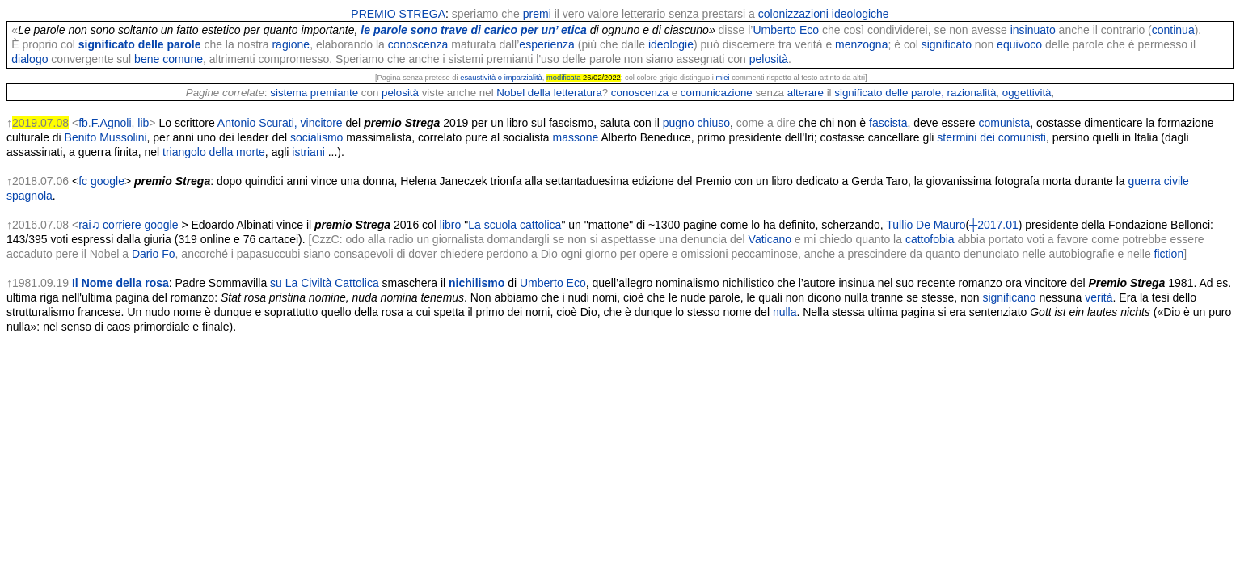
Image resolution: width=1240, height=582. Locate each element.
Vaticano (770, 239)
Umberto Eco (786, 29)
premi (537, 13)
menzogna (861, 44)
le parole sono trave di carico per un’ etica (474, 29)
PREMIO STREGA (398, 13)
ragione (291, 44)
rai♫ (88, 224)
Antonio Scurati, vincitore (280, 122)
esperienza (547, 44)
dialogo (29, 59)
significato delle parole (139, 44)
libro (450, 224)
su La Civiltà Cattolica (324, 282)
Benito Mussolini (106, 137)
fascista (888, 122)
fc (82, 181)
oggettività (1027, 92)
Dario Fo (153, 253)
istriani (308, 152)
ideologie (671, 44)
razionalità (972, 92)
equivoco (1019, 44)
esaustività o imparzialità (501, 78)
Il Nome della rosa (120, 282)
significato (947, 44)
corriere (122, 224)
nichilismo (476, 282)
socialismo (316, 137)
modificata (563, 78)
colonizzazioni (793, 13)
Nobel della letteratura (548, 92)
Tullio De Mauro (925, 224)
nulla (785, 312)
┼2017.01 (994, 224)
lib (143, 122)
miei (723, 78)
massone (575, 137)
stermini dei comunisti (991, 137)
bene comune (168, 59)
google (107, 181)
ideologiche (860, 13)
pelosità (768, 59)
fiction (1169, 253)
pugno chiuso (696, 122)
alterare (805, 92)
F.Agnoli (111, 122)
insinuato (1033, 29)
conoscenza (418, 44)
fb (83, 122)
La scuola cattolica (514, 224)
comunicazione (717, 92)
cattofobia (930, 239)
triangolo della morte (213, 152)
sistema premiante (314, 92)
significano (1008, 297)
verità (1098, 297)
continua (1173, 29)
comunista (1004, 122)
